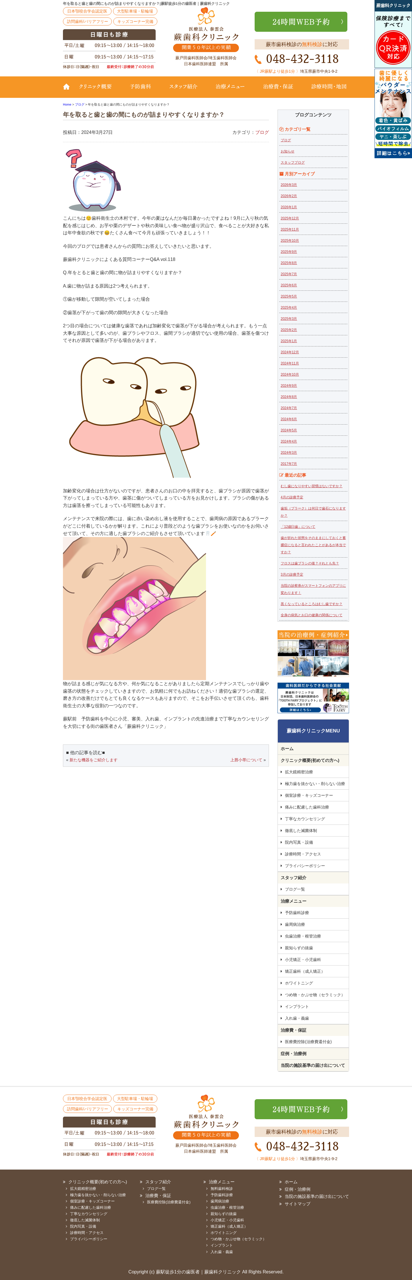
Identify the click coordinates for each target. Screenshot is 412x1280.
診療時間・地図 (325, 91)
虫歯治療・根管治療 (303, 936)
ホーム (287, 748)
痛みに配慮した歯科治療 (307, 807)
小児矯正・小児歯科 (303, 959)
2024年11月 (290, 363)
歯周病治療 (295, 924)
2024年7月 (289, 408)
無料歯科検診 (222, 1188)
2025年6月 (289, 285)
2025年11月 (290, 229)
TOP (68, 91)
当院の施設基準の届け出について (313, 1065)
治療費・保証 (278, 91)
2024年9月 (289, 386)
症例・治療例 (293, 1053)
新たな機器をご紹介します (94, 760)
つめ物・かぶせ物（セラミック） (315, 994)
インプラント (297, 1006)
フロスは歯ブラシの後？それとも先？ (310, 563)
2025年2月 (289, 330)
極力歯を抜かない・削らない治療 (315, 783)
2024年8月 (289, 397)
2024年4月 (289, 441)
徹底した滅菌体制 (301, 830)
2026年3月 (289, 185)
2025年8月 (289, 263)
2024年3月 (289, 453)
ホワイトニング (299, 983)
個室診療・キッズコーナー (309, 795)
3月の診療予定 (292, 574)
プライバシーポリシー (305, 865)
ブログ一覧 (295, 889)
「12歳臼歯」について (298, 527)
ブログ (262, 132)
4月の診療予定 (292, 497)
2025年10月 (290, 241)
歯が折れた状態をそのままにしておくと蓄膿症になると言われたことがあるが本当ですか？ (313, 545)
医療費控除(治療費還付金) (308, 1041)
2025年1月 (289, 341)
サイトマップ (297, 1203)
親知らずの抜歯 (299, 948)
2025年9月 (289, 252)
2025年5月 (289, 296)
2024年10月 (290, 374)
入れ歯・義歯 (297, 1018)
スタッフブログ (293, 163)
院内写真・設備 (299, 842)
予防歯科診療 (297, 912)
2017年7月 (289, 464)
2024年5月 (289, 430)
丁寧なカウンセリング (305, 819)
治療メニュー (230, 91)
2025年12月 (290, 218)
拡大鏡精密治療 (299, 772)
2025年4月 (289, 308)
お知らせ (287, 151)
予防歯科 (141, 91)
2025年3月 (289, 319)
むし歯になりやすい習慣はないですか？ (311, 486)
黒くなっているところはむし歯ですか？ (311, 604)
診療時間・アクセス (303, 854)
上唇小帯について (246, 760)
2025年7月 (289, 274)
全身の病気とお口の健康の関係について (311, 615)
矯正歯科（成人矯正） (305, 971)
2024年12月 (290, 352)
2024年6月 (289, 419)
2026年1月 (289, 207)
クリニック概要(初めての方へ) (98, 91)
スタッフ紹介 (183, 91)
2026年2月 (289, 196)
